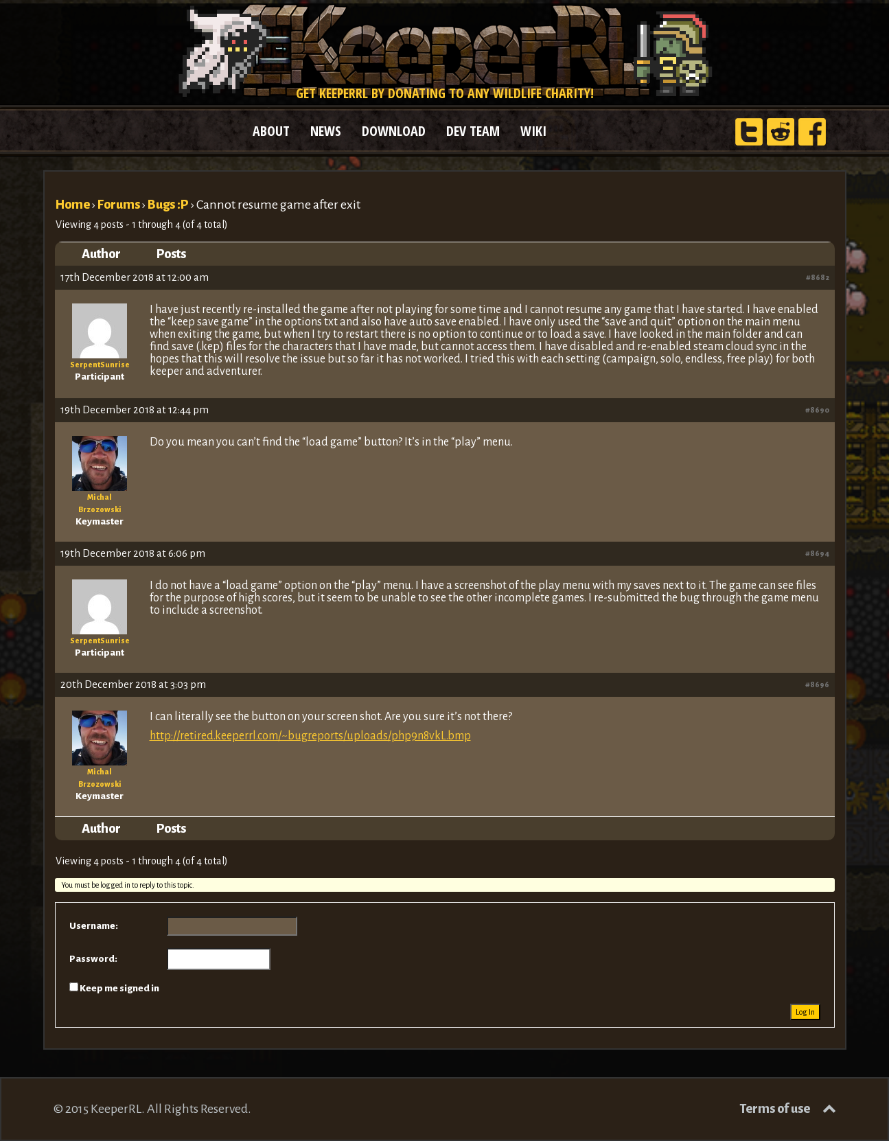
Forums (118, 204)
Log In (805, 1012)
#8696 (817, 684)
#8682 (817, 277)
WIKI (533, 131)
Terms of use (774, 1109)
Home (72, 204)
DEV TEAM (473, 131)
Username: (93, 926)
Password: (93, 959)
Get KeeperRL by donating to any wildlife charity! (445, 93)
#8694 (817, 553)
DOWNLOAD (394, 131)
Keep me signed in (119, 988)
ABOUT (271, 131)
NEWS (325, 131)
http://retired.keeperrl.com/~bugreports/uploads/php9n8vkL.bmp (310, 736)
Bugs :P (168, 204)
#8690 (817, 410)
